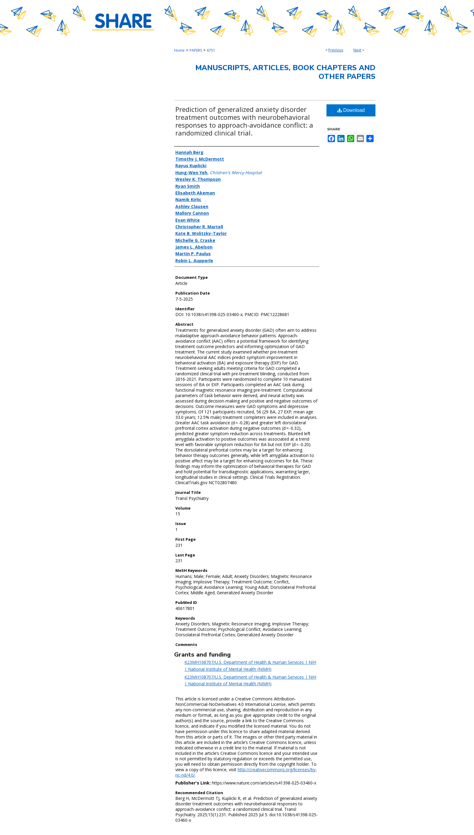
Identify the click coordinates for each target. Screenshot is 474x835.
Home (179, 50)
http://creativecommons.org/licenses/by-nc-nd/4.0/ (246, 772)
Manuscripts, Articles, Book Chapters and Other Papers (285, 72)
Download (351, 110)
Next (357, 50)
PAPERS (196, 50)
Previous (335, 50)
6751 (211, 50)
